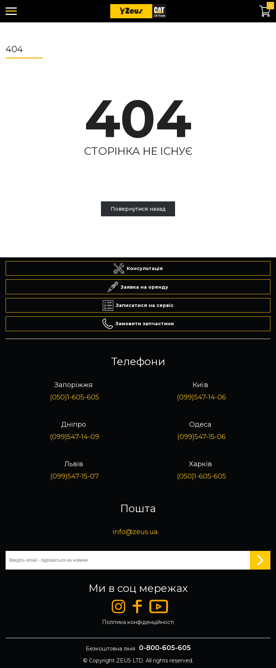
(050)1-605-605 (74, 397)
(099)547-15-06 (201, 436)
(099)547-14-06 (201, 397)
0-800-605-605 (165, 648)
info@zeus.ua (135, 531)
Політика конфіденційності (138, 622)
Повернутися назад (138, 209)
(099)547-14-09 (74, 436)
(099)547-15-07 (74, 476)
